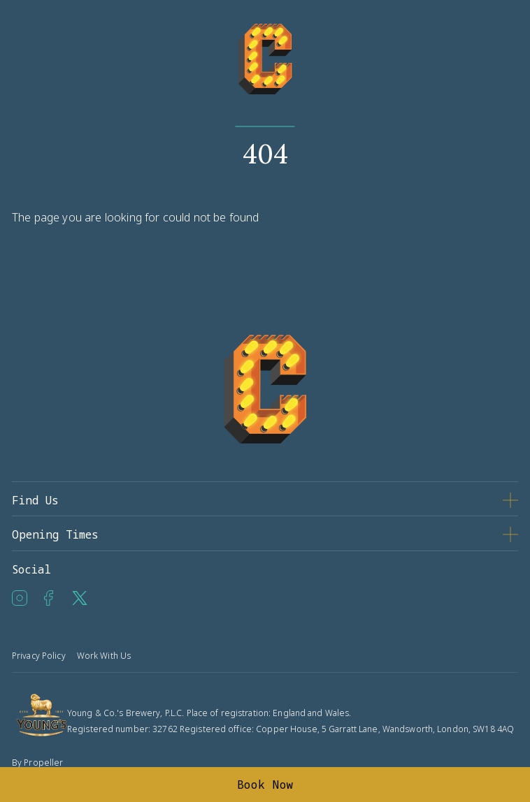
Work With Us (104, 656)
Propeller (43, 762)
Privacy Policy (39, 656)
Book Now (265, 784)
